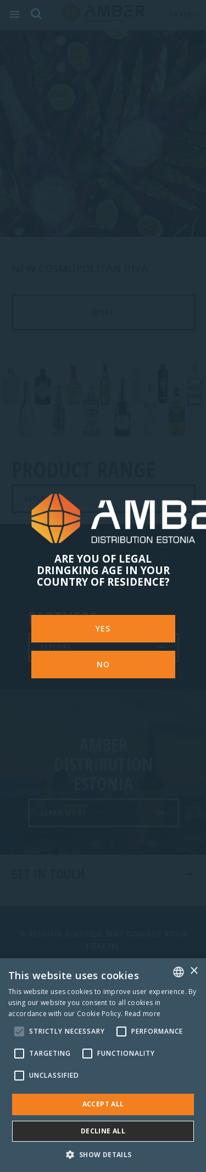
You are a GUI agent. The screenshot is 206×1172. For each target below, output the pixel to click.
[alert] (103, 1065)
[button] (102, 1154)
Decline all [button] (103, 1131)
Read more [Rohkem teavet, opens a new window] (143, 1013)
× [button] (194, 971)
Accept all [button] (103, 1104)
